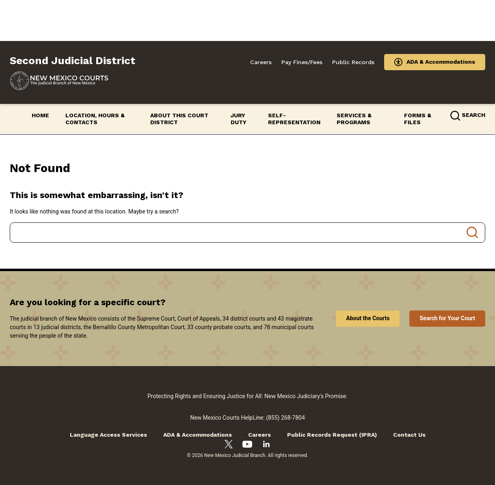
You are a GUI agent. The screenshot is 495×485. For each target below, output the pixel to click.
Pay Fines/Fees (301, 62)
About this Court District (179, 119)
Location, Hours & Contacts (95, 119)
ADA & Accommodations (440, 61)
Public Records (353, 62)
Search (472, 232)
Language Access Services (108, 434)
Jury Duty (238, 119)
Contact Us (409, 434)
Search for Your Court (447, 318)
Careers (261, 62)
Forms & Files (417, 119)
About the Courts (367, 318)
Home (40, 115)
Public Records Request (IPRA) (332, 434)
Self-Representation (294, 119)
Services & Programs (354, 119)
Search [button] (473, 115)
